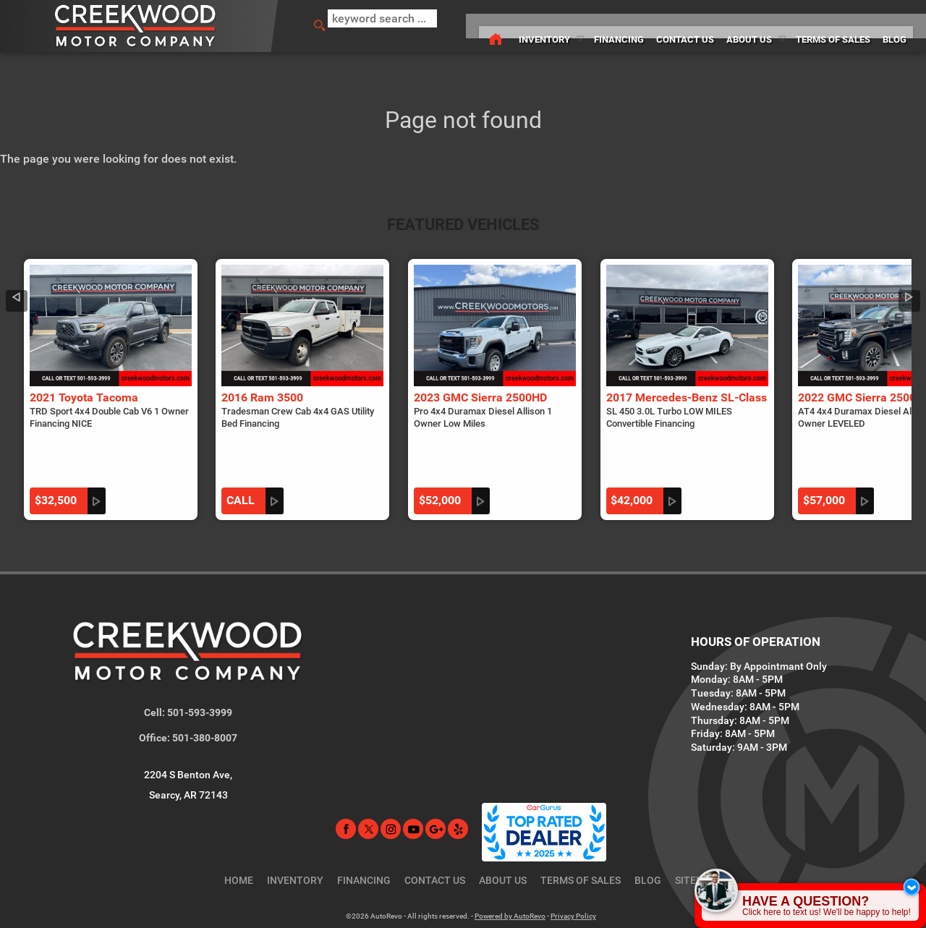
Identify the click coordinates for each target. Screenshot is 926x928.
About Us (503, 825)
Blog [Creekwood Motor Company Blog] (902, 25)
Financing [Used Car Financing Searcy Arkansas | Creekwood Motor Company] (578, 25)
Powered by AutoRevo (510, 860)
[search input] (356, 26)
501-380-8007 (204, 682)
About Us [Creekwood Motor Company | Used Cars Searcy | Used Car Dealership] (732, 25)
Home (238, 825)
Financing (364, 825)
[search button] (291, 26)
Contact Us (434, 825)
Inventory (491, 25)
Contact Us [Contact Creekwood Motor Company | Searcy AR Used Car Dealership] (656, 25)
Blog (647, 825)
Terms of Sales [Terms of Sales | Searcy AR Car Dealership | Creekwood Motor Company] (828, 25)
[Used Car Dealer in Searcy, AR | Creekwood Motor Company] (431, 26)
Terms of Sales (580, 825)
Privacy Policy (573, 860)
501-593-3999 (199, 657)
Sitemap (696, 825)
